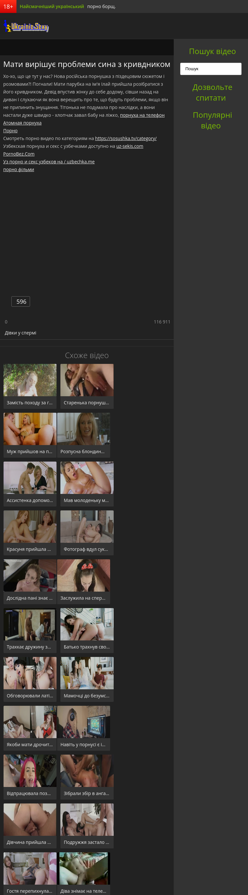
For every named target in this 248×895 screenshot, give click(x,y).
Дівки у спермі (20, 333)
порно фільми (18, 169)
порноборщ (24, 26)
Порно (10, 130)
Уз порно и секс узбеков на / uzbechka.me (49, 161)
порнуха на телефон (142, 115)
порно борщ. (101, 6)
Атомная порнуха (22, 123)
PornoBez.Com (19, 154)
